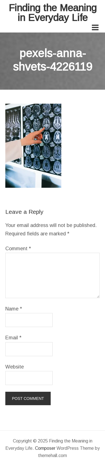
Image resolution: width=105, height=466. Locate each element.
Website (14, 367)
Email (13, 337)
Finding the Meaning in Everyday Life (53, 12)
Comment (18, 248)
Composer (45, 448)
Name (13, 309)
